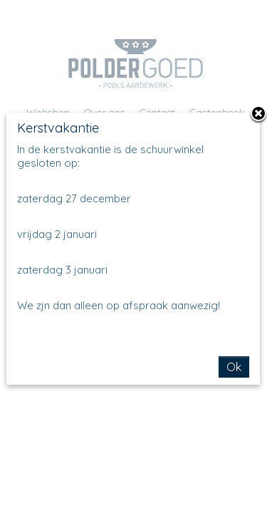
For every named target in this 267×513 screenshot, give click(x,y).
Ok (233, 367)
